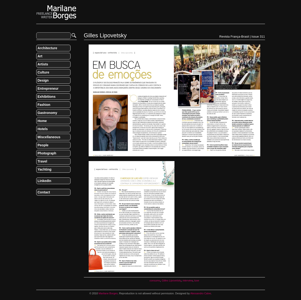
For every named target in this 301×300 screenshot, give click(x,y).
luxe (196, 280)
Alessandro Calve (200, 293)
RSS (38, 202)
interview (188, 280)
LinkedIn (44, 181)
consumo (155, 280)
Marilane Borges (56, 12)
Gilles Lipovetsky (171, 280)
